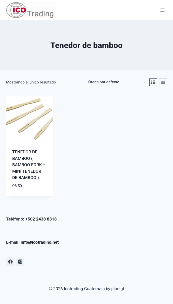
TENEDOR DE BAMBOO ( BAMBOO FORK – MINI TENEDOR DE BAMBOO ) (29, 164)
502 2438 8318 (42, 219)
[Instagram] (20, 261)
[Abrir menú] (162, 10)
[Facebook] (10, 261)
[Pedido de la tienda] (117, 82)
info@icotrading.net (40, 242)
